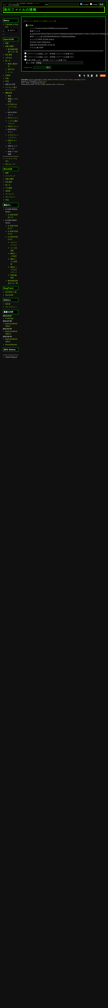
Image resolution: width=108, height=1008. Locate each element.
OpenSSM (9, 39)
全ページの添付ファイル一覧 (46, 21)
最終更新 (30, 3)
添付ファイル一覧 (29, 21)
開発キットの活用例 (13, 261)
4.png (29, 25)
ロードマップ (10, 176)
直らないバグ (10, 164)
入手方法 (8, 58)
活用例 (7, 75)
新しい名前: (30, 63)
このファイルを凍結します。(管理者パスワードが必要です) (50, 57)
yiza (43, 83)
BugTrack (9, 288)
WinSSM (8, 169)
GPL (84, 79)
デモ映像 (8, 188)
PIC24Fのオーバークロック (13, 106)
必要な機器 (9, 46)
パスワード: (28, 67)
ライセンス (9, 194)
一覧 (17, 3)
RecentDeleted (11, 345)
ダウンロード (10, 197)
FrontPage (9, 318)
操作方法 (11, 69)
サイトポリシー (11, 307)
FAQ (7, 81)
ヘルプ (36, 3)
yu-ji (45, 81)
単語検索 (22, 3)
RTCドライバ (13, 118)
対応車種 (8, 55)
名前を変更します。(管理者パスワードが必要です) (47, 60)
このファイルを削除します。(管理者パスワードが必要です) (50, 54)
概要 (7, 43)
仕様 (7, 78)
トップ (5, 3)
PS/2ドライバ (13, 126)
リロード (11, 3)
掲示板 (7, 304)
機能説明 (8, 93)
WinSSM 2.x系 (11, 292)
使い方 (7, 61)
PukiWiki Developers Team (62, 79)
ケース (10, 72)
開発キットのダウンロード (13, 269)
